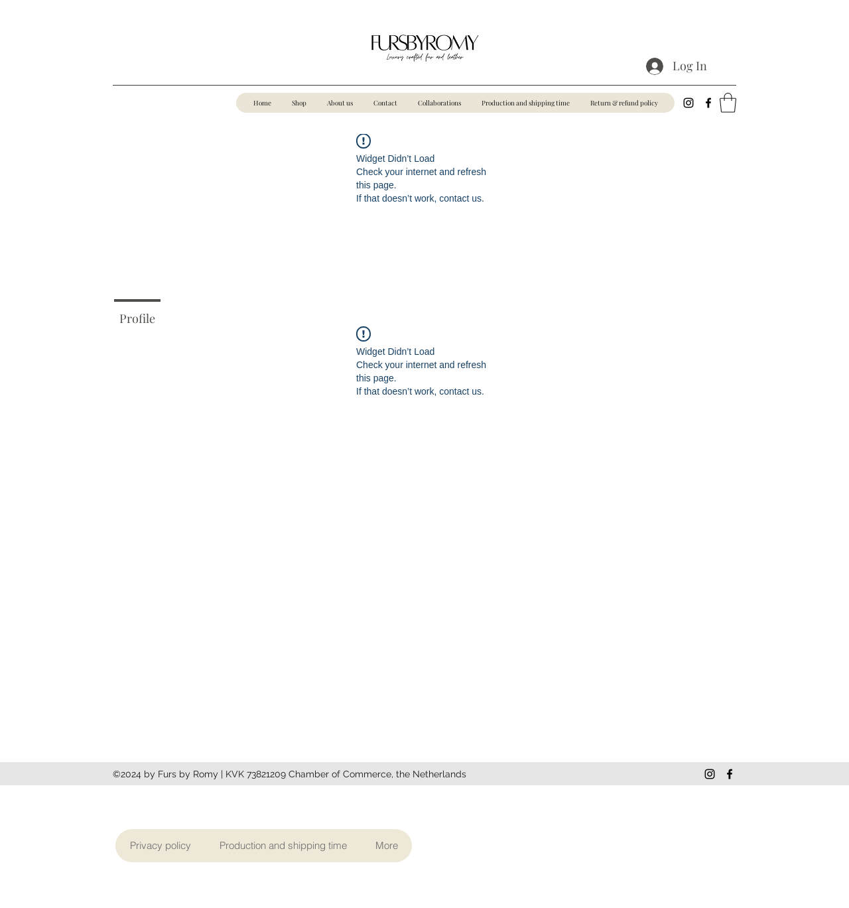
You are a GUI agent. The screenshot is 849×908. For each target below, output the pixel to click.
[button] (728, 103)
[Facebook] (708, 102)
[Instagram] (688, 102)
